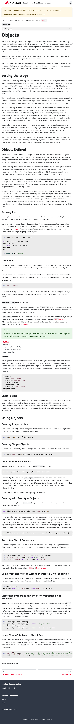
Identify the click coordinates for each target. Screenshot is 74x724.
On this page (7, 29)
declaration (60, 319)
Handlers (24, 324)
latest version (37, 14)
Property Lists (41, 568)
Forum (5, 699)
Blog (3, 702)
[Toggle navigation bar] (3, 2)
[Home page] (3, 20)
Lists (31, 568)
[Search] (70, 3)
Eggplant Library (8, 688)
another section (30, 217)
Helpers (16, 229)
